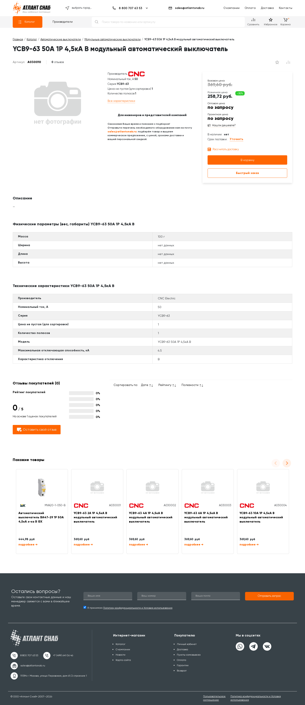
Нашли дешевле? (224, 125)
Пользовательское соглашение (214, 698)
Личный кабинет (187, 644)
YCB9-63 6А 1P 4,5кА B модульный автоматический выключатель (206, 517)
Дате (144, 385)
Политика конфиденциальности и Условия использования (255, 698)
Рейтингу (164, 385)
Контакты (285, 8)
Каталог (26, 22)
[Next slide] (287, 463)
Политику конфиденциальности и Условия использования (137, 607)
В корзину (247, 160)
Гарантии (183, 665)
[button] (269, 596)
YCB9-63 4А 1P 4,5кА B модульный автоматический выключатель (150, 517)
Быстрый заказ (247, 173)
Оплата (250, 8)
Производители (63, 21)
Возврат (182, 670)
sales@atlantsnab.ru (186, 8)
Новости (120, 654)
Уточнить (236, 139)
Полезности (190, 385)
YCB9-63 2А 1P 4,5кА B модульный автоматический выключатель (95, 517)
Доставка (267, 8)
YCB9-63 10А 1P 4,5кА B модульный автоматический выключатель (261, 517)
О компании (231, 8)
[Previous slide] (276, 463)
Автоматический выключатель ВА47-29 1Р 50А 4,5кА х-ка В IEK (41, 517)
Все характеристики (121, 100)
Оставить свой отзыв (36, 429)
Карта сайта (123, 660)
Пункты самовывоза (189, 654)
